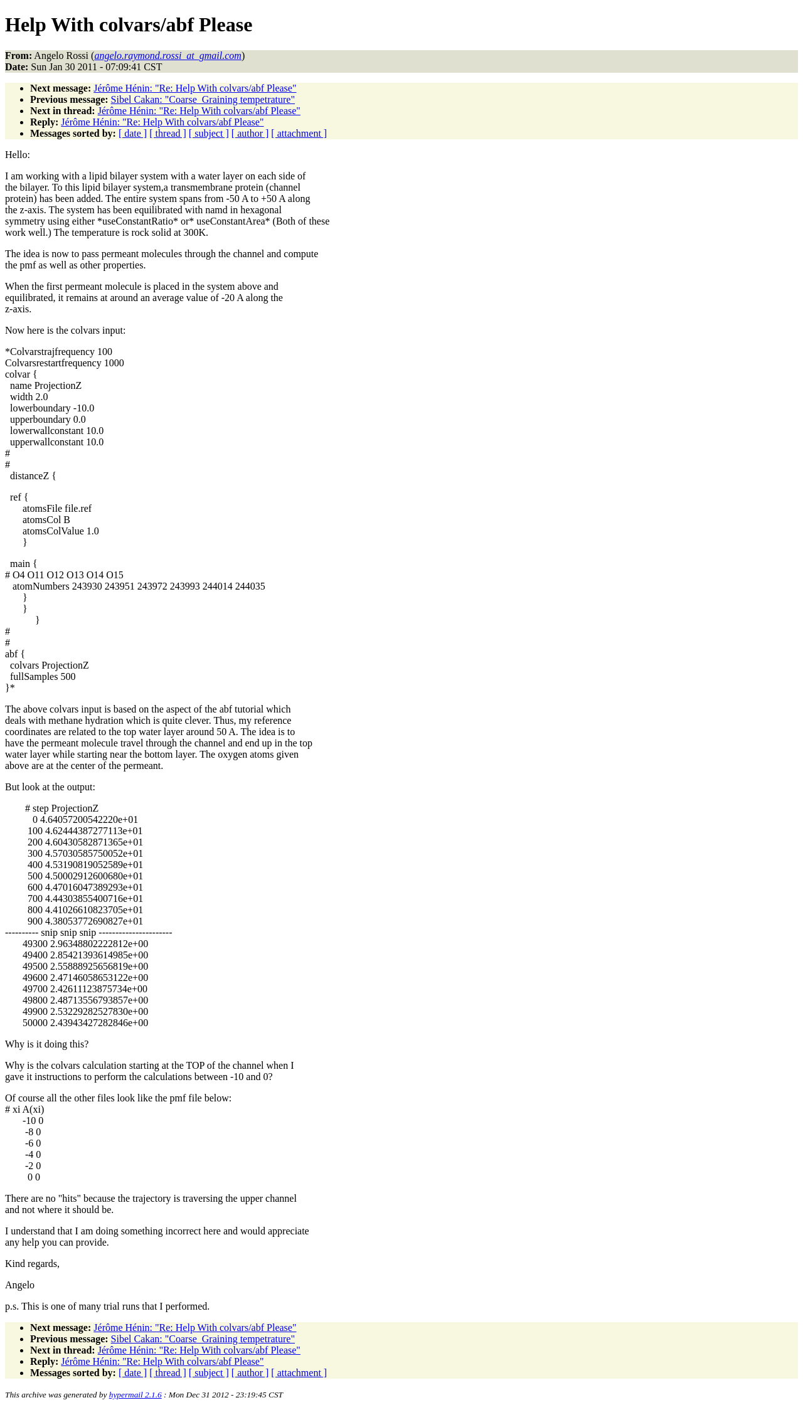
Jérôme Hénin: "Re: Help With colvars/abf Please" (194, 88)
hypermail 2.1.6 (135, 1394)
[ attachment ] (299, 133)
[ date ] (133, 133)
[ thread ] (167, 133)
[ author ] (250, 133)
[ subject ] (209, 133)
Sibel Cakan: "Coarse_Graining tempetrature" (203, 99)
